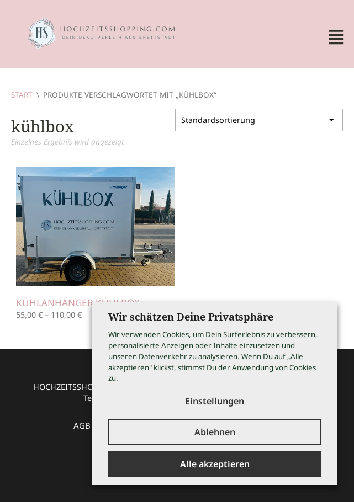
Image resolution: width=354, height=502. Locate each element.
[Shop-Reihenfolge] (259, 119)
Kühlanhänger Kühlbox (78, 302)
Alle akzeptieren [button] (215, 464)
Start (22, 95)
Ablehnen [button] (214, 432)
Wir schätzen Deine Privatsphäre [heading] (190, 316)
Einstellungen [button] (214, 401)
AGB (82, 425)
